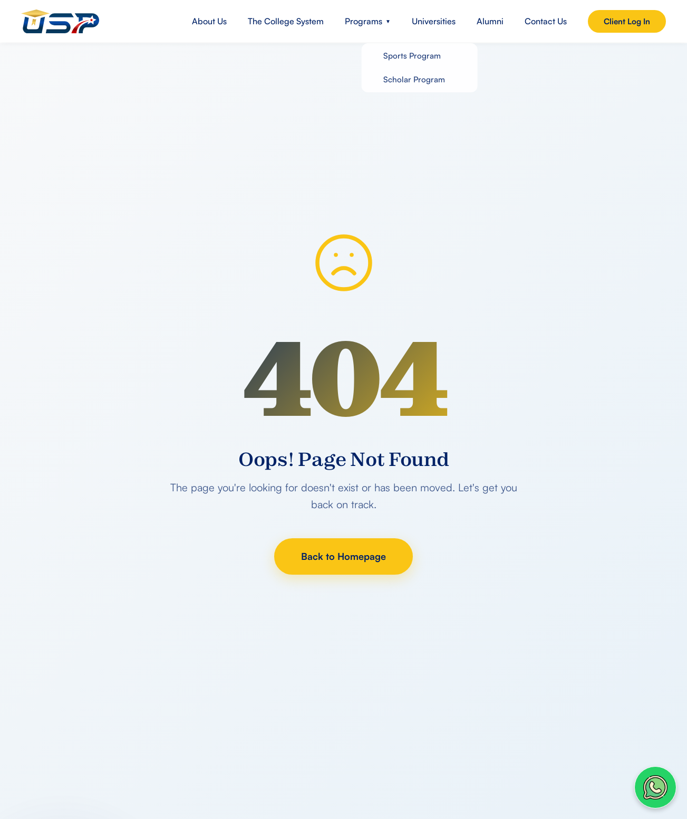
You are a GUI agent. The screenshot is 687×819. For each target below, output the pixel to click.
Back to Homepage (343, 556)
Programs (368, 21)
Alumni (490, 21)
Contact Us (546, 21)
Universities (434, 21)
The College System (286, 21)
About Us (209, 21)
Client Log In (627, 21)
